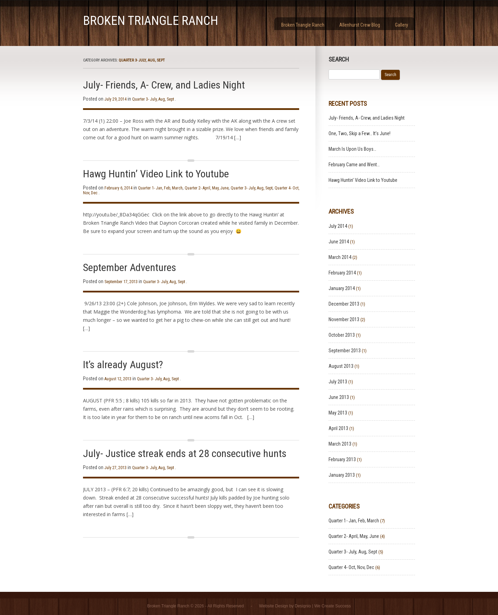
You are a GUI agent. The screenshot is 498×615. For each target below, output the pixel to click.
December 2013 (344, 304)
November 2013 (344, 319)
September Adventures (129, 267)
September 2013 (345, 350)
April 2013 (338, 428)
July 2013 (338, 381)
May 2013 (338, 413)
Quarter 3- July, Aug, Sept (153, 99)
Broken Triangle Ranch (150, 21)
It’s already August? (123, 364)
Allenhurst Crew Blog (359, 24)
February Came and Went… (354, 164)
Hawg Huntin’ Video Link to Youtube (156, 174)
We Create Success (332, 606)
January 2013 (342, 475)
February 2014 (342, 273)
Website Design (273, 606)
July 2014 (338, 226)
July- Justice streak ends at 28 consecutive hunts (184, 453)
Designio (303, 606)
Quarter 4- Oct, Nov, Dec (351, 567)
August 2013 (341, 366)
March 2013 (340, 444)
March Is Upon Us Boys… (352, 149)
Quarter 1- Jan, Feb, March (160, 188)
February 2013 (342, 459)
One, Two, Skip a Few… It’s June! (359, 133)
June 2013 (339, 397)
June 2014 (339, 241)
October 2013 (342, 335)
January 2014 (342, 288)
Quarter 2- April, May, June (207, 188)
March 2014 (340, 257)
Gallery (401, 24)
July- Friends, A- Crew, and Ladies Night (164, 85)
